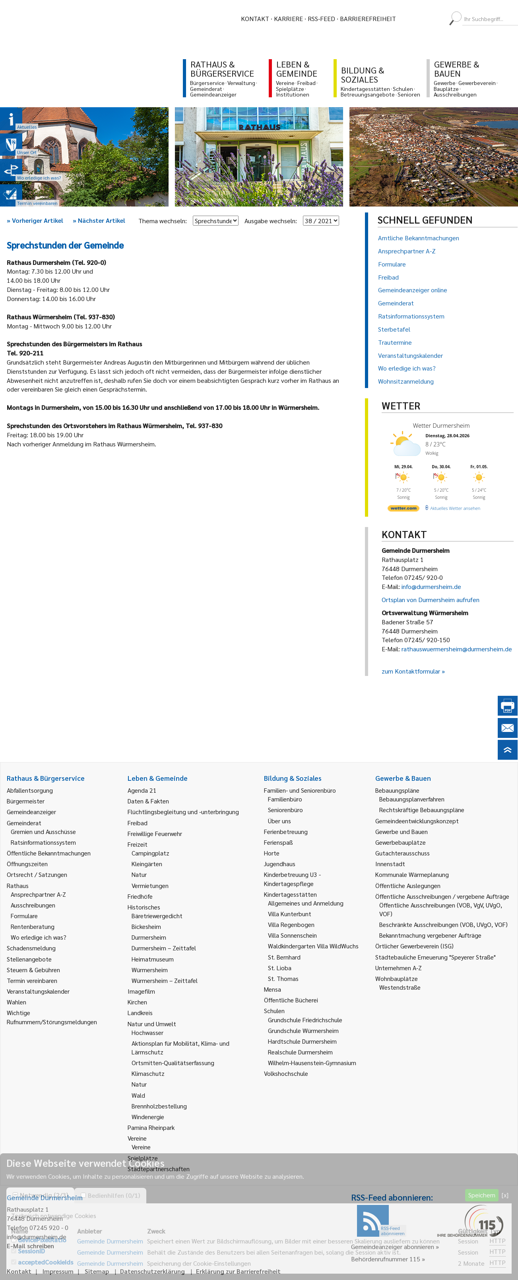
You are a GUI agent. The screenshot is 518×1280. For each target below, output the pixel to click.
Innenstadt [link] (390, 863)
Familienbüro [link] (285, 799)
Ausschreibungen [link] (33, 905)
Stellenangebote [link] (29, 959)
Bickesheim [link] (146, 926)
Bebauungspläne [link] (397, 790)
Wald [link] (138, 1095)
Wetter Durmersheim (441, 425)
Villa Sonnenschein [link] (292, 935)
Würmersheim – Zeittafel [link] (165, 980)
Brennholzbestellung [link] (159, 1106)
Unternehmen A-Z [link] (398, 967)
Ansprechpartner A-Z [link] (38, 894)
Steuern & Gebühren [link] (33, 969)
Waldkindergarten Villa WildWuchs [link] (313, 946)
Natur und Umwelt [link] (152, 1023)
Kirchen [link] (137, 1002)
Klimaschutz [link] (148, 1073)
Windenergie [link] (148, 1116)
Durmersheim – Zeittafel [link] (164, 948)
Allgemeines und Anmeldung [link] (305, 903)
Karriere (288, 18)
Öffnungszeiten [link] (27, 863)
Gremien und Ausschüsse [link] (43, 831)
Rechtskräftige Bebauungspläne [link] (421, 809)
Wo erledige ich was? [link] (38, 937)
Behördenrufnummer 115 (385, 1259)
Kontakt (255, 18)
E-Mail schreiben (30, 1245)
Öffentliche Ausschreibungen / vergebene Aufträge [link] (442, 896)
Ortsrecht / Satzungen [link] (37, 874)
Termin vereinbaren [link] (32, 980)
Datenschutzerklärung (152, 1271)
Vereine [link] (141, 1147)
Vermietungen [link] (150, 885)
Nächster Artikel (99, 220)
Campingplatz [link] (150, 853)
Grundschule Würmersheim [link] (303, 1030)
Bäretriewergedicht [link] (157, 915)
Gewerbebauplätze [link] (400, 842)
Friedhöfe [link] (140, 896)
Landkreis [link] (140, 1012)
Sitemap (97, 1271)
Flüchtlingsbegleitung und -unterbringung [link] (183, 811)
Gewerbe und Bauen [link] (401, 831)
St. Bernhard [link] (284, 957)
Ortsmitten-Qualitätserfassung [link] (173, 1062)
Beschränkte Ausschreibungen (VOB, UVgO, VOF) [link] (443, 924)
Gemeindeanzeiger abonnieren (392, 1246)
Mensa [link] (272, 989)
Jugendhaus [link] (279, 863)
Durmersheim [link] (149, 937)
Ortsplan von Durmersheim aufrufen (430, 599)
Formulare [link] (24, 915)
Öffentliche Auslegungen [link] (407, 885)
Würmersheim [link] (150, 969)
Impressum (58, 1271)
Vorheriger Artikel (35, 220)
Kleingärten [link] (147, 863)
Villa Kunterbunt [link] (289, 913)
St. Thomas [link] (283, 978)
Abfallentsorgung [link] (30, 790)
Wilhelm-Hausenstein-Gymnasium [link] (312, 1062)
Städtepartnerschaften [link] (159, 1168)
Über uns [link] (279, 821)
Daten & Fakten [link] (148, 801)
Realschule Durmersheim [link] (300, 1052)
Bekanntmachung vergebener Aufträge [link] (430, 935)
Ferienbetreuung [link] (286, 831)
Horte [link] (271, 853)
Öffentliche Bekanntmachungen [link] (49, 853)
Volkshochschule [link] (286, 1073)
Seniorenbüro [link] (285, 809)
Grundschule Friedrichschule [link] (305, 1020)
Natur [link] (139, 874)
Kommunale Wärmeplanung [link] (412, 874)
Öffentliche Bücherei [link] (291, 1000)
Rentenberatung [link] (32, 926)
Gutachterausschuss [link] (402, 853)
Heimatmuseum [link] (153, 959)
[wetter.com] (403, 510)
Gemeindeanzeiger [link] (31, 811)
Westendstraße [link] (400, 987)
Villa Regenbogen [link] (291, 924)
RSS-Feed (321, 18)
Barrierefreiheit (368, 18)
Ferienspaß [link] (278, 842)
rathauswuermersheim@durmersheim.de (457, 649)
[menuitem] (409, 18)
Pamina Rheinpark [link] (151, 1127)
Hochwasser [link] (147, 1032)
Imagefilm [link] (141, 991)
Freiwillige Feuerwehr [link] (155, 833)
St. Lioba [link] (279, 967)
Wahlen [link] (16, 1002)
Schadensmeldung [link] (31, 948)
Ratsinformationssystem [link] (43, 842)
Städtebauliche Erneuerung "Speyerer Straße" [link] (435, 957)
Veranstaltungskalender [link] (38, 991)
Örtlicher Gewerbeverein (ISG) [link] (414, 946)
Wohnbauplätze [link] (396, 978)
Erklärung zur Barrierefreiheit (238, 1271)
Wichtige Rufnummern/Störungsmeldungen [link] (52, 1016)
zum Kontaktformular (411, 671)
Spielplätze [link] (143, 1158)
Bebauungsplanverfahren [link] (411, 799)
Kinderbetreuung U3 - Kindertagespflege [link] (292, 878)
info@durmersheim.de (431, 586)
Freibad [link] (137, 823)
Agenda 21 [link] (142, 790)
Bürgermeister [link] (26, 801)
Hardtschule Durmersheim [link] (302, 1041)
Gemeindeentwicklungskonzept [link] (417, 821)
